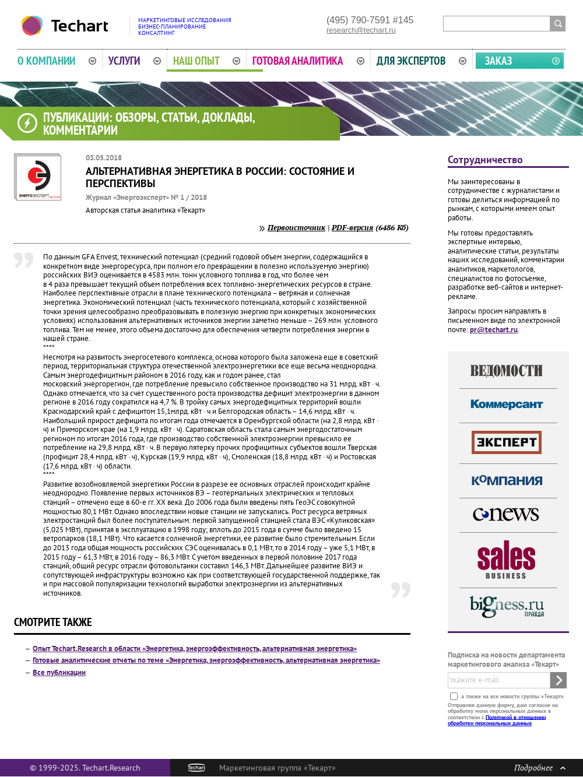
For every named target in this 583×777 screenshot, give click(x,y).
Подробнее (540, 767)
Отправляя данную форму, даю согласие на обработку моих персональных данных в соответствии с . (503, 713)
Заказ (498, 61)
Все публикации (59, 672)
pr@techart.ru (494, 330)
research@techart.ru (361, 30)
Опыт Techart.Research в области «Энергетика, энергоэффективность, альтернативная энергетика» (195, 648)
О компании (56, 61)
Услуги (134, 61)
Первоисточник (296, 227)
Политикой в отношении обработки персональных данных (497, 719)
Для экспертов (421, 61)
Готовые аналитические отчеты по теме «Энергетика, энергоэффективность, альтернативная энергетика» (206, 660)
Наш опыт (207, 61)
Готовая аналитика (308, 61)
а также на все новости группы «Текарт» (511, 695)
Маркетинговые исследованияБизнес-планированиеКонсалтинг (184, 26)
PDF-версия (352, 227)
